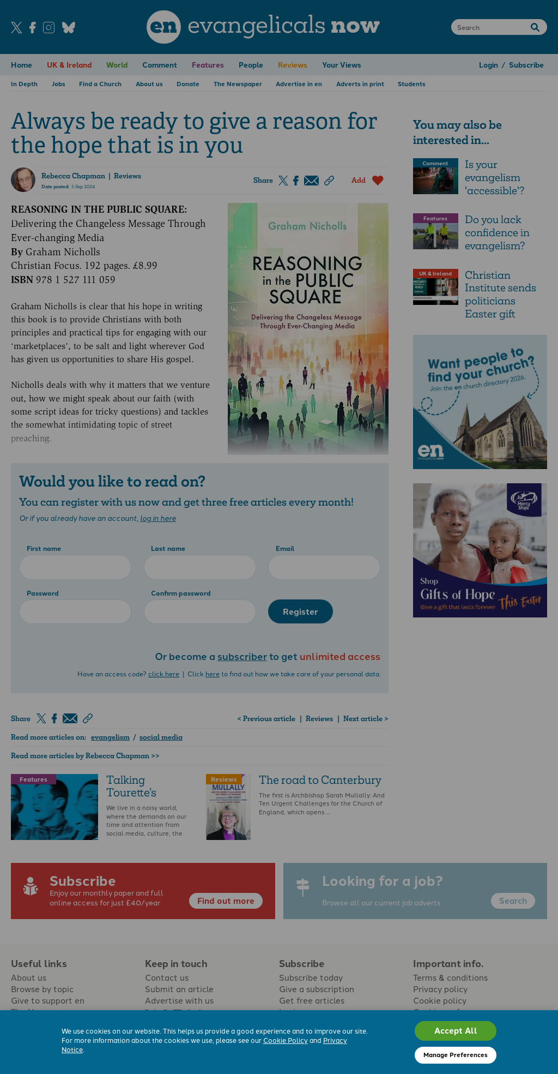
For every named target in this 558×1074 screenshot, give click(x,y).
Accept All (455, 1030)
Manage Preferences (455, 1054)
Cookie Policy (285, 1040)
